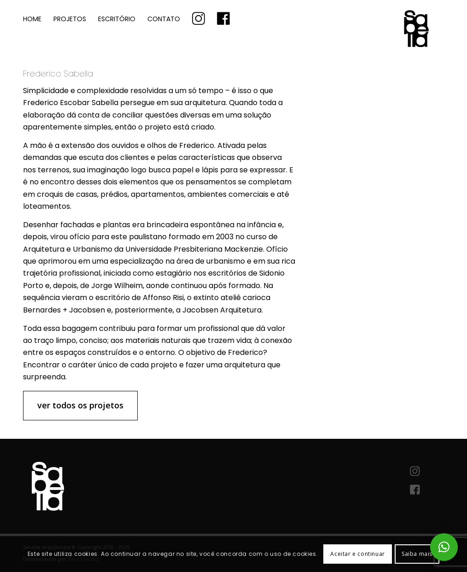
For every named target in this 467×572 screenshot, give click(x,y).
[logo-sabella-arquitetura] (375, 44)
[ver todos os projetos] (80, 405)
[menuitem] (32, 18)
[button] (444, 547)
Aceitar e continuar (357, 554)
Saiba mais (417, 554)
